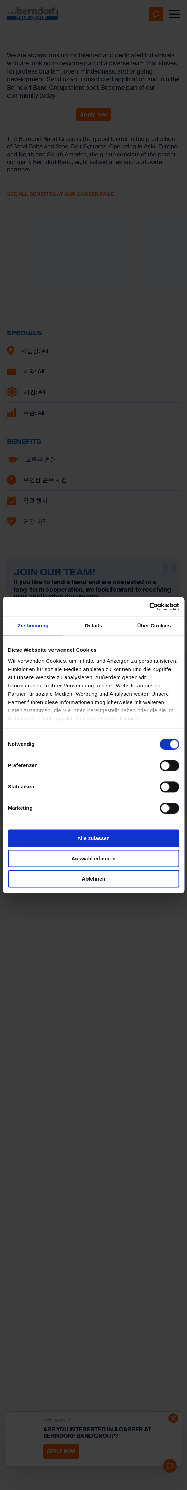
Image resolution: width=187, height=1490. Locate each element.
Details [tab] (93, 625)
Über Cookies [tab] (154, 625)
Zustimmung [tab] (33, 625)
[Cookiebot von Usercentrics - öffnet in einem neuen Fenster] (149, 606)
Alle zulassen (93, 838)
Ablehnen (93, 879)
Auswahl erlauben (93, 858)
